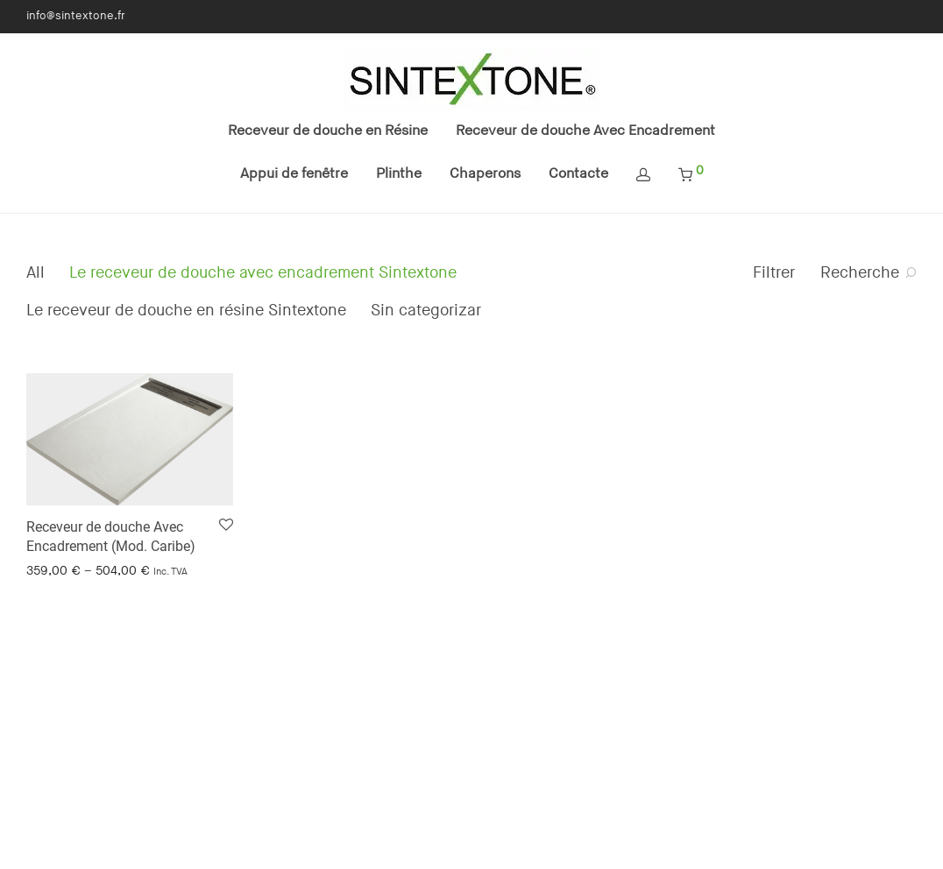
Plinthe (399, 174)
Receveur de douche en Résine (328, 131)
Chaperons (485, 174)
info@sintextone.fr (75, 16)
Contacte (578, 174)
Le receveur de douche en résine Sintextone (186, 310)
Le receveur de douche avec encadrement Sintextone (263, 273)
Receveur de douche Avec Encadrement (585, 131)
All (35, 273)
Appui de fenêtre (294, 174)
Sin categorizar (426, 310)
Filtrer (774, 273)
